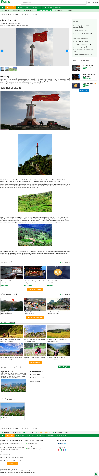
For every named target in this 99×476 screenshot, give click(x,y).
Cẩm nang (58, 7)
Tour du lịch (23, 7)
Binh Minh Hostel (6, 281)
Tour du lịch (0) (16, 10)
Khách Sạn (35, 7)
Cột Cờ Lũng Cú (5, 312)
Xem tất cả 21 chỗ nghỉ (35, 289)
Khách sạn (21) (29, 10)
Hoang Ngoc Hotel (53, 281)
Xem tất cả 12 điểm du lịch (35, 317)
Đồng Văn (11, 7)
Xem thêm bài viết (35, 362)
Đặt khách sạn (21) (36, 371)
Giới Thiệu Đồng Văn (7, 371)
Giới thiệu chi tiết (12, 463)
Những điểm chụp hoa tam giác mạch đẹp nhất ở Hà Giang (11, 358)
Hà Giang (10, 14)
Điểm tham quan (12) (44, 10)
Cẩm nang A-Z (60, 10)
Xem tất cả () (84, 90)
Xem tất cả (65, 262)
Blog (69, 10)
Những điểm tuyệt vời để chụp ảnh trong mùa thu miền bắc (10, 340)
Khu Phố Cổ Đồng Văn (54, 312)
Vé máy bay (47, 7)
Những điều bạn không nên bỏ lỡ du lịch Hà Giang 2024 (57, 358)
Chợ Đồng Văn (29, 312)
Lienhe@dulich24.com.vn (33, 446)
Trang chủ (2, 14)
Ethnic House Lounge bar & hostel (34, 281)
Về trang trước (63, 435)
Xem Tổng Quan (63, 367)
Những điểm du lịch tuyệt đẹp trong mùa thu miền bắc (57, 340)
